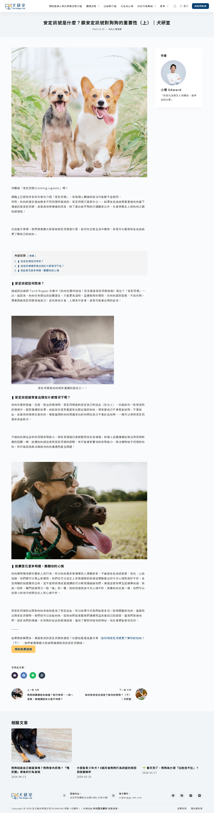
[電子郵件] (14, 675)
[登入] (184, 6)
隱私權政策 (197, 808)
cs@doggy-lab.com (130, 797)
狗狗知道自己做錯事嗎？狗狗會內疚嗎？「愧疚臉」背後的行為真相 (40, 770)
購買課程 (93, 6)
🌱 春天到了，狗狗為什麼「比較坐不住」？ (170, 768)
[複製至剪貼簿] (42, 675)
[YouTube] (199, 795)
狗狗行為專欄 (147, 6)
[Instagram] (191, 795)
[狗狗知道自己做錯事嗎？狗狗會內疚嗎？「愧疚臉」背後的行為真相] (41, 745)
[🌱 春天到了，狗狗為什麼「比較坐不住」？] (172, 745)
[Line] (33, 675)
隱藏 (31, 255)
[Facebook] (23, 675)
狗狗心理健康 (115, 29)
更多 (165, 6)
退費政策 (182, 808)
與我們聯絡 (200, 6)
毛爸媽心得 (127, 6)
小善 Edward (171, 89)
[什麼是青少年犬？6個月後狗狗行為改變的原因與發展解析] (107, 745)
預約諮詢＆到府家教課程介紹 (65, 6)
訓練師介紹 (110, 6)
